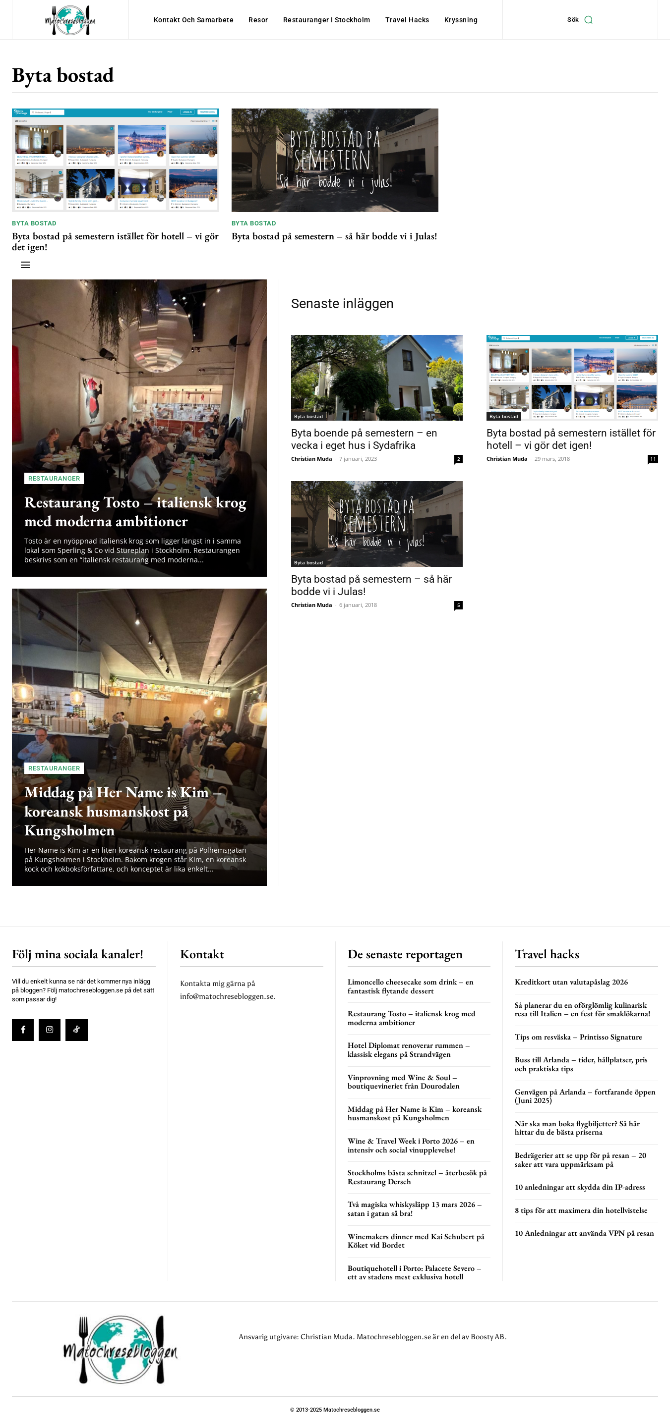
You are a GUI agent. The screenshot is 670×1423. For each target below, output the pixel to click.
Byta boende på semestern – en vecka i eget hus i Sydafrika (364, 439)
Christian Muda (311, 458)
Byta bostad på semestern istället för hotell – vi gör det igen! (115, 241)
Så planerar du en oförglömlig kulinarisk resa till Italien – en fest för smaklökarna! (582, 1009)
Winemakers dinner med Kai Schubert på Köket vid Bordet (416, 1241)
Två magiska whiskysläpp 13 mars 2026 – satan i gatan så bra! (415, 1208)
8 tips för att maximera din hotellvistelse (581, 1210)
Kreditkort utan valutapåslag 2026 (571, 982)
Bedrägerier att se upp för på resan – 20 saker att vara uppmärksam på (580, 1159)
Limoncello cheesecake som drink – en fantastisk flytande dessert (411, 986)
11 (653, 458)
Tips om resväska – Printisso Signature (578, 1037)
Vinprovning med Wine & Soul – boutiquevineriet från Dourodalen (404, 1082)
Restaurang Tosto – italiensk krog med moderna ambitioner (134, 511)
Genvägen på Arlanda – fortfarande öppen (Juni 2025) (585, 1096)
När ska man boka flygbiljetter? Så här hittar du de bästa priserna (577, 1128)
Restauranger (54, 478)
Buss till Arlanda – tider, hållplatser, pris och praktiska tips (581, 1064)
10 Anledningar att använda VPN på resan (584, 1233)
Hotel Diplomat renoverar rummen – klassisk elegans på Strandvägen (409, 1049)
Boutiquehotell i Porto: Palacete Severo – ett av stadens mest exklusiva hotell (415, 1272)
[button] (582, 19)
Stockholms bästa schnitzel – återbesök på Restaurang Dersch (417, 1177)
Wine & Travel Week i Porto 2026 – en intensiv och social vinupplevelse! (411, 1145)
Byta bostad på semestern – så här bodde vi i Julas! (334, 235)
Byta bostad (34, 223)
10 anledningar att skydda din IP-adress (580, 1187)
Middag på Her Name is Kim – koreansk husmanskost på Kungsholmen (134, 810)
